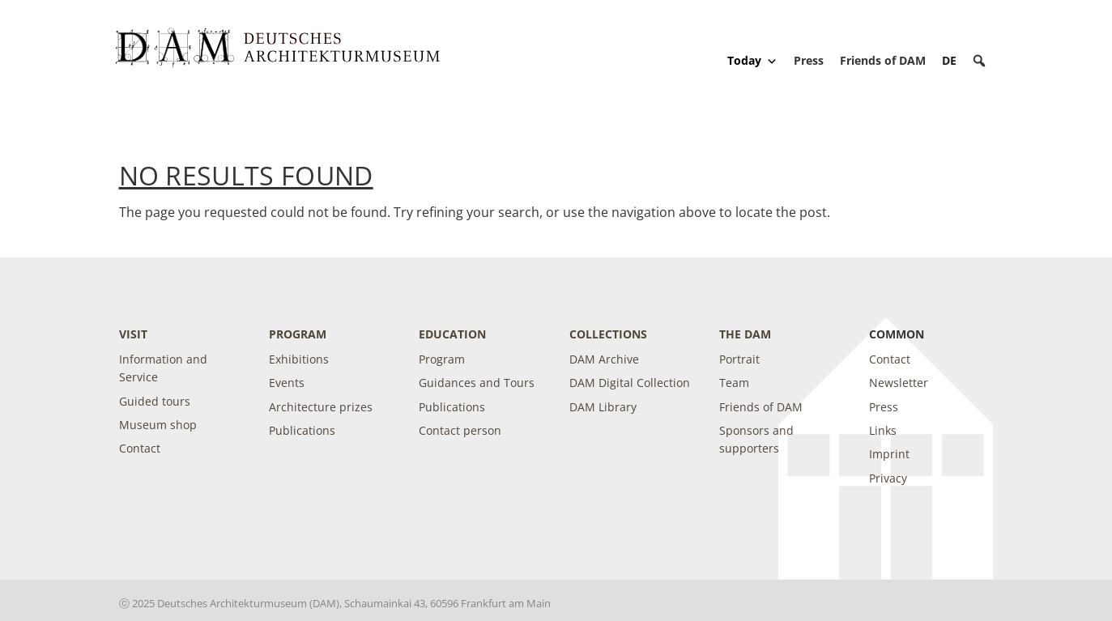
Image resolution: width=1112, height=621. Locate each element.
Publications (302, 430)
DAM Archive (604, 359)
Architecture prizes (321, 407)
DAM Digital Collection (629, 382)
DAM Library (603, 407)
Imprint (889, 453)
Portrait (739, 359)
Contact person (460, 430)
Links (883, 430)
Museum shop (158, 424)
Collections (608, 334)
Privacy (888, 478)
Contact (139, 448)
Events (287, 382)
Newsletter (898, 382)
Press (809, 60)
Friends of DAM (883, 60)
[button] (979, 60)
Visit (133, 334)
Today (752, 61)
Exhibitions (299, 359)
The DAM (745, 334)
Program (297, 334)
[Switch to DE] (949, 60)
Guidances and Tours (477, 382)
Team (734, 382)
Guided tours (154, 401)
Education (452, 334)
